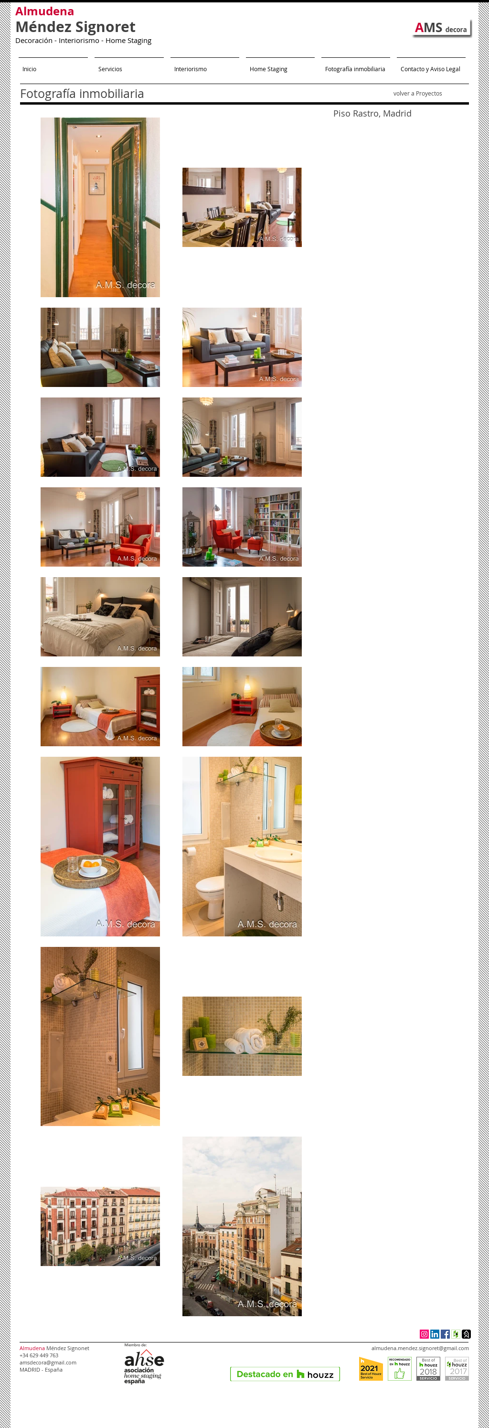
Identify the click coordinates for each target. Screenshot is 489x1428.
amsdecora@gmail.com (48, 1362)
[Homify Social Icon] (466, 1334)
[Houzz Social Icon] (455, 1334)
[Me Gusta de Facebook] (320, 1361)
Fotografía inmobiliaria (82, 93)
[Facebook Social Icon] (445, 1334)
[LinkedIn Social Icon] (434, 1334)
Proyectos (429, 93)
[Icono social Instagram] (424, 1334)
